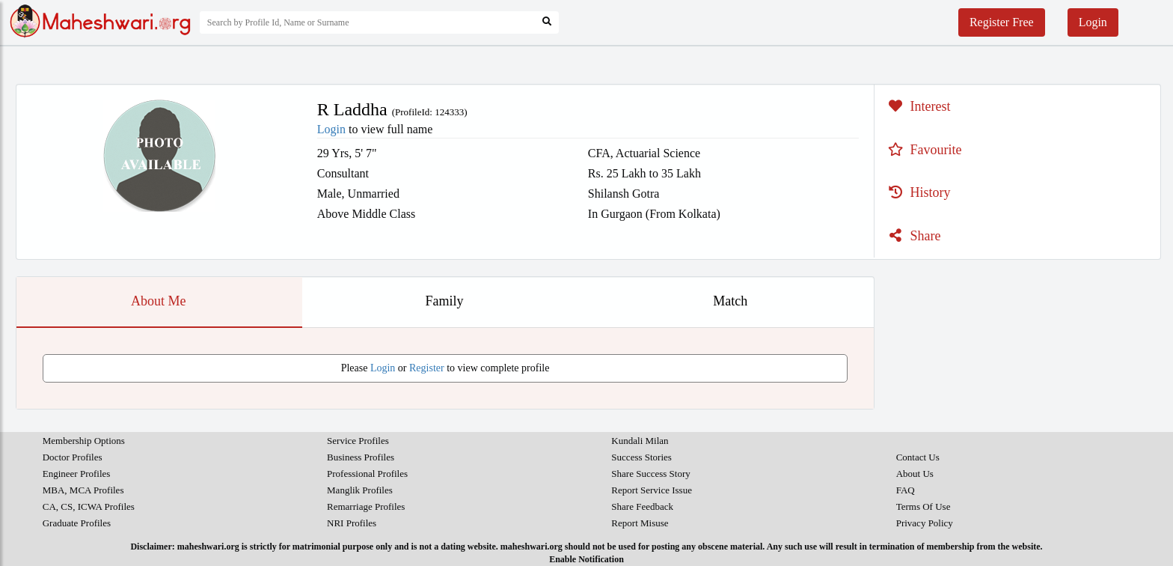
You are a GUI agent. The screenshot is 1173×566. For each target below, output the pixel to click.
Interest (917, 106)
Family (444, 300)
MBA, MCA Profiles (83, 490)
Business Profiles (360, 457)
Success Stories (641, 457)
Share (912, 235)
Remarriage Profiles (366, 506)
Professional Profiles (367, 473)
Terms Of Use (923, 506)
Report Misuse (639, 523)
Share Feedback (642, 506)
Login (1093, 22)
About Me (158, 300)
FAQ (905, 490)
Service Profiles (358, 440)
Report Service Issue (651, 490)
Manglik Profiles (360, 490)
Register (426, 368)
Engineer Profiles (77, 473)
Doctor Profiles (72, 457)
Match (730, 300)
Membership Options (84, 440)
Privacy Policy (924, 523)
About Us (915, 473)
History (917, 192)
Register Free (1002, 22)
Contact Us (918, 457)
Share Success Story (650, 473)
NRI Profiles (351, 523)
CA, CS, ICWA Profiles (89, 506)
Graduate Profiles (77, 523)
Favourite (923, 149)
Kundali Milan (639, 440)
